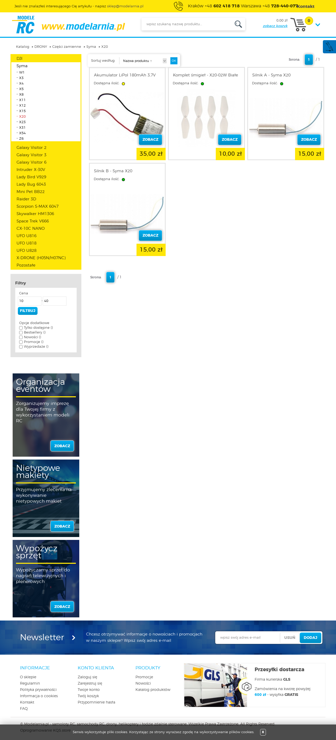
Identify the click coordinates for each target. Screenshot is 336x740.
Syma (91, 47)
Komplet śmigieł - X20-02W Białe (205, 75)
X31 (22, 127)
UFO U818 (26, 243)
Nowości (143, 683)
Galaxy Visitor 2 (31, 148)
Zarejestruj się (90, 683)
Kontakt (27, 702)
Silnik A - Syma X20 (271, 75)
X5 (21, 89)
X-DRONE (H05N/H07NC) (41, 258)
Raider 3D (26, 199)
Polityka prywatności (38, 690)
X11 (22, 100)
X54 (22, 133)
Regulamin (30, 683)
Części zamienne (66, 47)
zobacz (62, 446)
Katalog (22, 47)
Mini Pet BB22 (31, 192)
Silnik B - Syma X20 (113, 171)
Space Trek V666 (33, 221)
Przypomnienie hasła (96, 702)
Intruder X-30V (31, 170)
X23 (22, 122)
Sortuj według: (103, 60)
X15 (22, 111)
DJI (19, 59)
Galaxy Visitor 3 (31, 155)
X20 (104, 47)
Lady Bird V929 (31, 177)
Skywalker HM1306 (35, 214)
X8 (21, 94)
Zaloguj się (87, 677)
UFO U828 (26, 251)
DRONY (40, 47)
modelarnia (68, 25)
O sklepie (28, 677)
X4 (21, 83)
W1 (22, 72)
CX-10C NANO (31, 229)
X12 (22, 105)
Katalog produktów (152, 690)
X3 (21, 78)
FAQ (24, 709)
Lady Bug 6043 (31, 184)
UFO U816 (26, 236)
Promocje (144, 677)
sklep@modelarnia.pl (125, 6)
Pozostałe (26, 265)
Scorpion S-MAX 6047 (38, 207)
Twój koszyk (88, 696)
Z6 (21, 138)
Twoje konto (89, 690)
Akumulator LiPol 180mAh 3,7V (125, 75)
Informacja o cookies (39, 696)
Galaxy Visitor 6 (31, 162)
